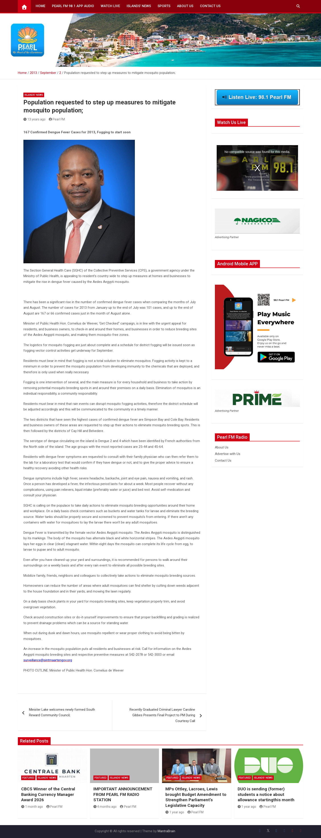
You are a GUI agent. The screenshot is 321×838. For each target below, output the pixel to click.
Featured (28, 777)
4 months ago (105, 806)
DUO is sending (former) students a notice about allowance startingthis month (266, 794)
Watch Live (110, 6)
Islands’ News (139, 6)
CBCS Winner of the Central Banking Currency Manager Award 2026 (48, 794)
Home (40, 6)
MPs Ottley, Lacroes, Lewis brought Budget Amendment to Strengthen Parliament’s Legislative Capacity (195, 797)
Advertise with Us (227, 454)
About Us (185, 6)
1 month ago (32, 806)
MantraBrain (166, 831)
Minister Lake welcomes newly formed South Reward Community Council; (62, 712)
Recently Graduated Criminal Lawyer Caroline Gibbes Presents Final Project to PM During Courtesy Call (162, 715)
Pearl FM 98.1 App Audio (73, 6)
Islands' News (34, 94)
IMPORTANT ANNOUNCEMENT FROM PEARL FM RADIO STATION (122, 794)
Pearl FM (57, 119)
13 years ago (34, 119)
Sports (164, 6)
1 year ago (174, 812)
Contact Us (210, 6)
